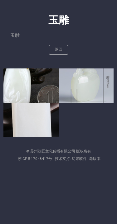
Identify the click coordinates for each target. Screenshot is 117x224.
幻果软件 (79, 158)
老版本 (94, 158)
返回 (58, 49)
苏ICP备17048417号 (35, 158)
